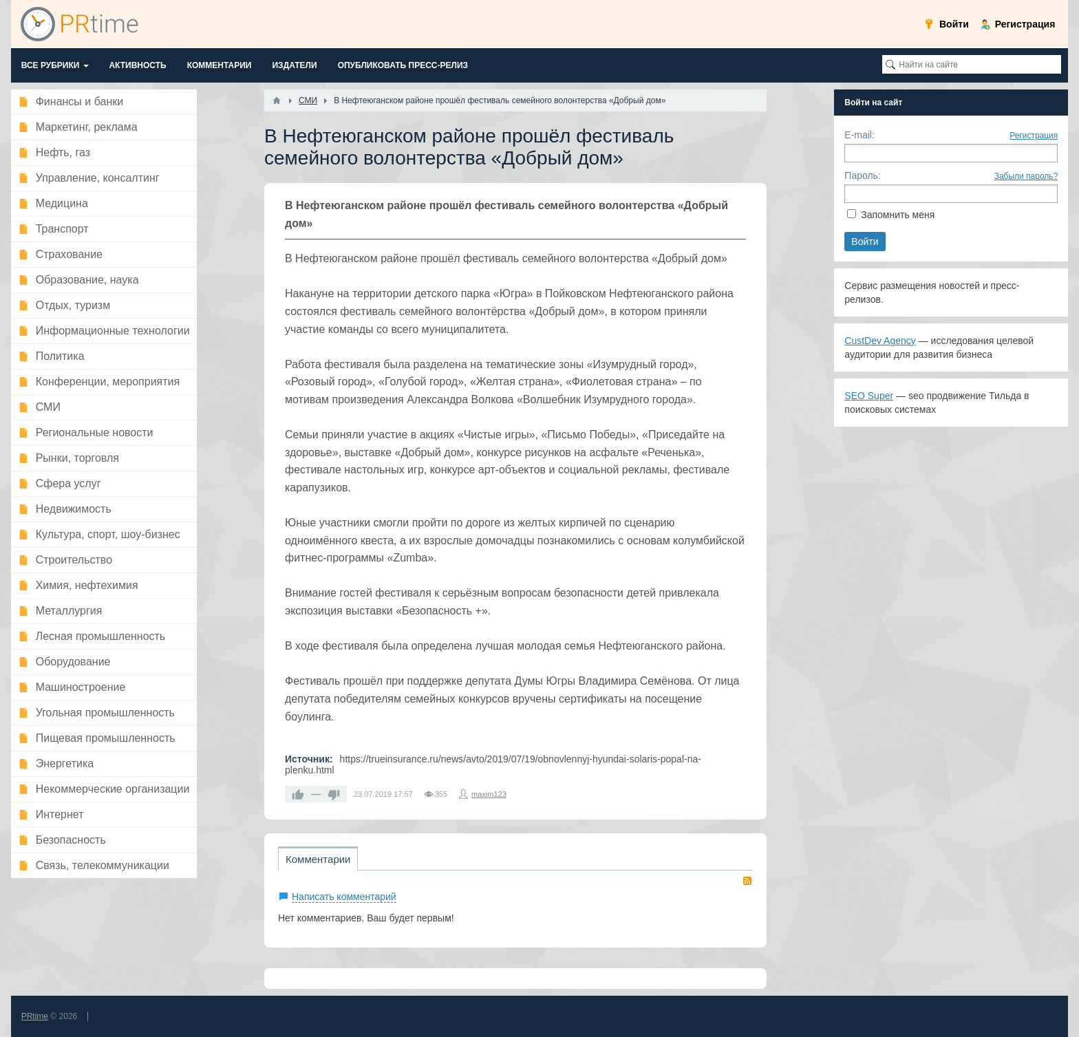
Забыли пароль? (1026, 176)
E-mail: (859, 134)
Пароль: (862, 175)
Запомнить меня (897, 214)
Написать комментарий (344, 896)
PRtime (34, 1016)
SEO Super (868, 395)
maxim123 (488, 794)
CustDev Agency (880, 340)
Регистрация (1033, 135)
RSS (747, 880)
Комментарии (318, 859)
